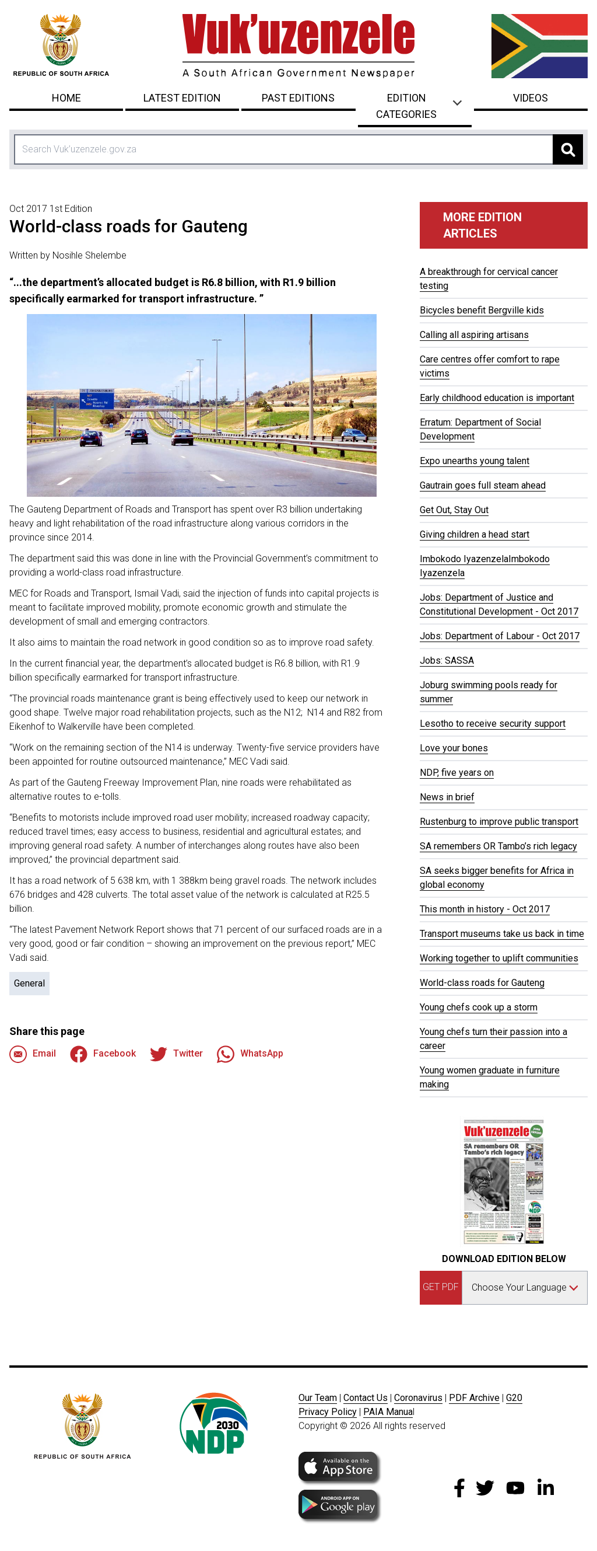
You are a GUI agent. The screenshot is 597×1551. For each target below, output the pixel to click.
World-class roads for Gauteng (482, 982)
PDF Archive (474, 1397)
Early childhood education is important (497, 397)
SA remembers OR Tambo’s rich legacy (498, 846)
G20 (514, 1397)
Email (32, 1054)
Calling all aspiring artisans (474, 334)
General (29, 983)
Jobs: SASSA (447, 660)
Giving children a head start (474, 534)
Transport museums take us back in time (502, 933)
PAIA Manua (388, 1411)
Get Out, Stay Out (454, 509)
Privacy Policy (327, 1411)
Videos (530, 98)
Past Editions (298, 98)
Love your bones (454, 748)
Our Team (317, 1397)
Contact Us (365, 1397)
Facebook (103, 1054)
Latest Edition (182, 98)
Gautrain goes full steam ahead (483, 485)
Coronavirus (418, 1397)
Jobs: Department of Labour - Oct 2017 (500, 636)
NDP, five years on (457, 772)
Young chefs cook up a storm (479, 1007)
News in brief (447, 797)
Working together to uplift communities (499, 958)
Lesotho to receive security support (493, 723)
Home (66, 98)
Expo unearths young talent (474, 460)
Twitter (176, 1054)
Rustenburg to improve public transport (499, 821)
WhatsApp (250, 1054)
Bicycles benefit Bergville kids (482, 310)
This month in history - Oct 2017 (485, 909)
